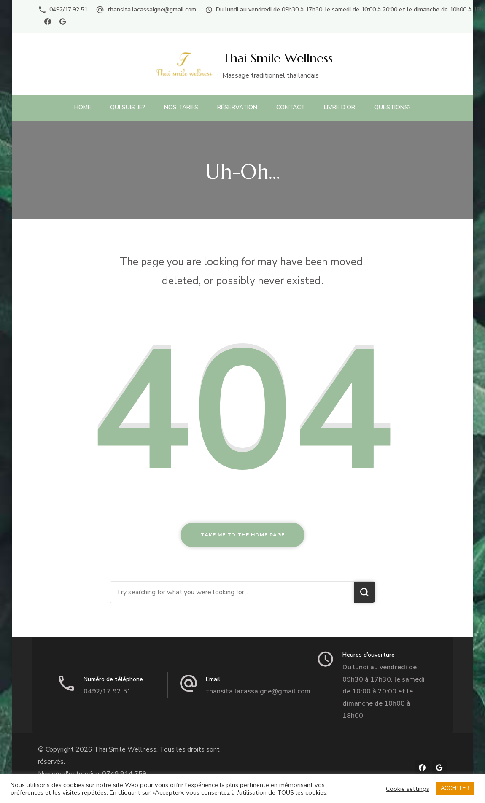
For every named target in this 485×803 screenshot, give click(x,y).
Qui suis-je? (127, 107)
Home (82, 107)
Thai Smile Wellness (277, 58)
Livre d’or (339, 107)
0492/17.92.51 (68, 9)
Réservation (237, 107)
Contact (290, 107)
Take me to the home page (243, 534)
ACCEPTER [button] (455, 788)
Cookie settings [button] (407, 788)
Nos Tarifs (181, 107)
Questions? (392, 107)
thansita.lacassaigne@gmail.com (151, 9)
